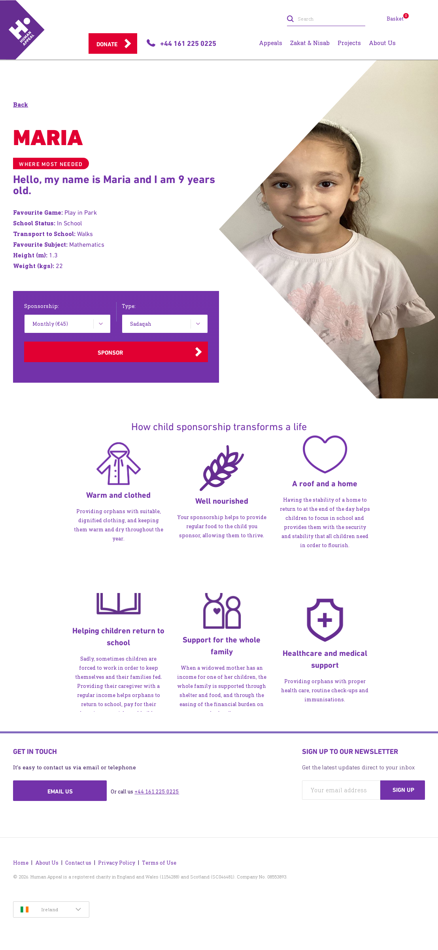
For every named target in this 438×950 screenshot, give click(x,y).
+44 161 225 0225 (156, 791)
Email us (60, 791)
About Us (47, 862)
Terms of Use (159, 862)
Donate (106, 44)
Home (20, 862)
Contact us (78, 862)
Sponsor (110, 352)
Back (20, 104)
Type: (129, 306)
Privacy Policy (116, 862)
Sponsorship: (41, 306)
